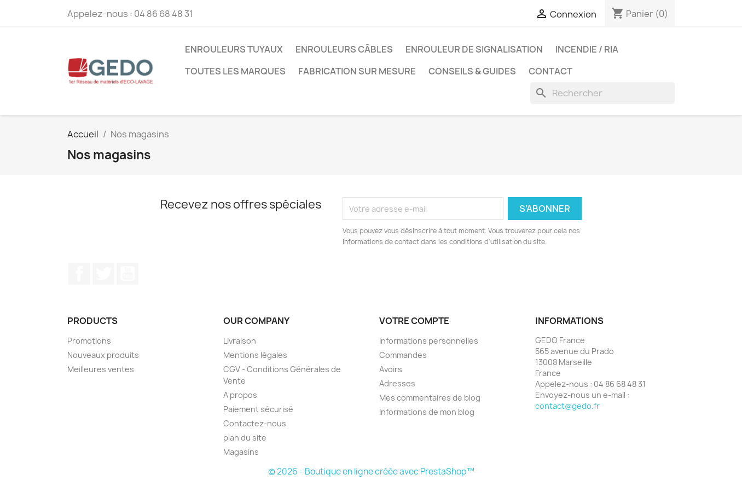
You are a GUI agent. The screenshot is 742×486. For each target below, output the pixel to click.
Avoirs (390, 369)
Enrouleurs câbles (344, 49)
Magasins (241, 452)
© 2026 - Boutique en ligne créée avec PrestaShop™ (371, 471)
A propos (240, 395)
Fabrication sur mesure (357, 71)
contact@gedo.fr (567, 406)
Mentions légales (255, 355)
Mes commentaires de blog (429, 397)
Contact (550, 71)
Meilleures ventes (100, 369)
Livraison (239, 340)
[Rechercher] (602, 93)
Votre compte (414, 321)
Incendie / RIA (586, 49)
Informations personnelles (428, 340)
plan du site (244, 437)
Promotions (89, 340)
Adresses (397, 383)
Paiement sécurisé (258, 409)
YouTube (127, 274)
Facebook (79, 274)
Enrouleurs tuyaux (234, 49)
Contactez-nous (254, 423)
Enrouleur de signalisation (474, 49)
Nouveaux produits (103, 355)
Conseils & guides (472, 71)
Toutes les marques (235, 71)
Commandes (403, 355)
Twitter (103, 274)
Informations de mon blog (426, 412)
